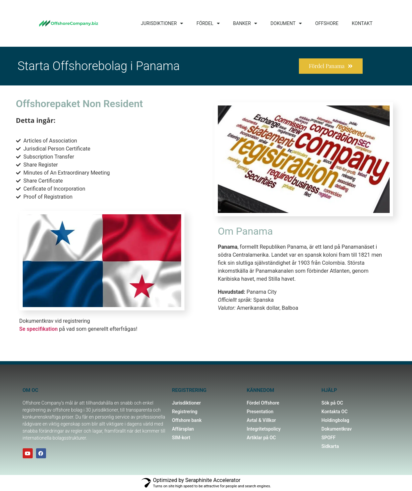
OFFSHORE (327, 23)
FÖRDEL (208, 23)
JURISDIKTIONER (162, 23)
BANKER (245, 23)
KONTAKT (362, 23)
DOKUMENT (286, 23)
